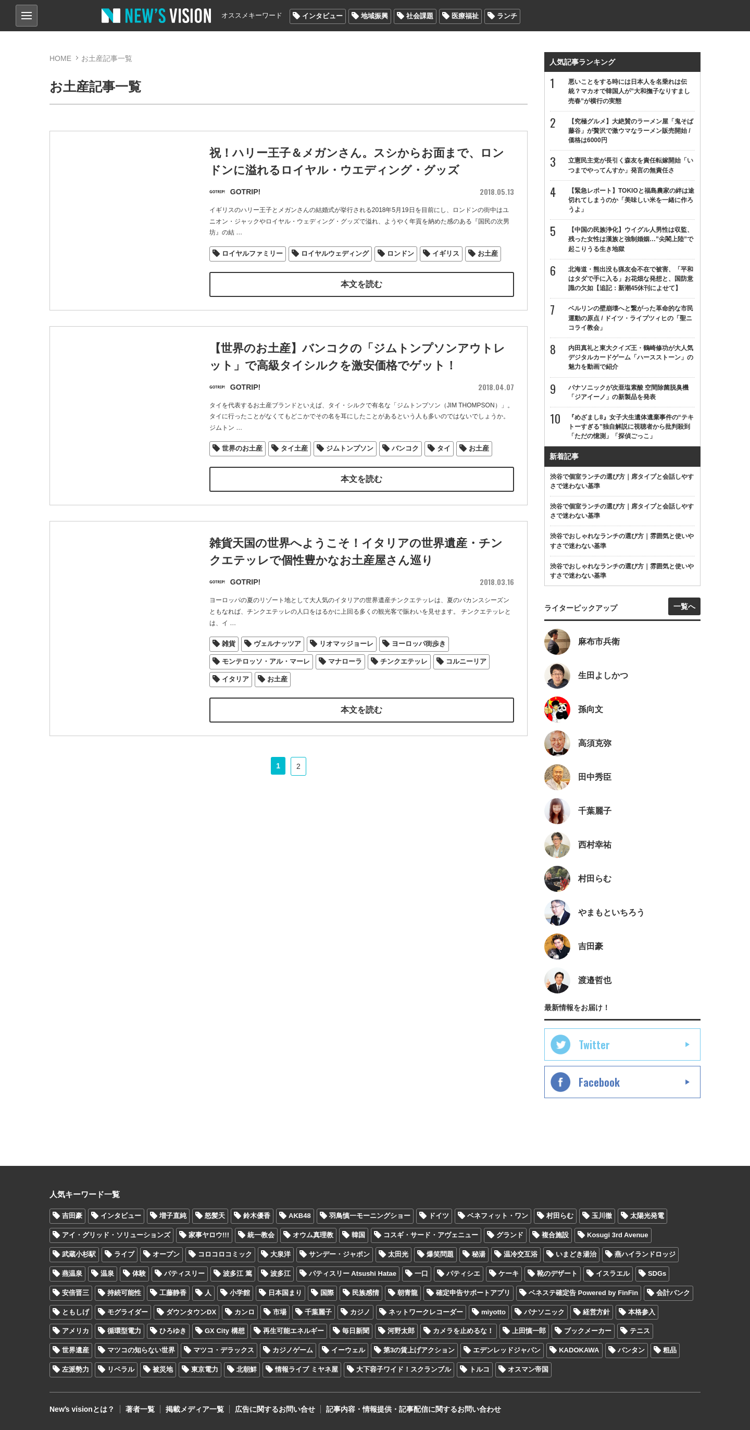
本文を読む (361, 284)
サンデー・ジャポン (339, 1254)
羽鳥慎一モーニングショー (369, 1216)
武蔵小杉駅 (79, 1254)
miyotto (493, 1312)
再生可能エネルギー (293, 1331)
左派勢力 (75, 1369)
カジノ (360, 1312)
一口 (421, 1273)
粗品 (670, 1350)
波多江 (280, 1273)
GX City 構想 (225, 1331)
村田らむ (559, 1216)
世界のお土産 (242, 448)
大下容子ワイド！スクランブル (403, 1369)
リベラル (120, 1369)
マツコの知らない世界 (141, 1350)
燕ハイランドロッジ (645, 1254)
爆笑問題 (440, 1254)
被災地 (163, 1369)
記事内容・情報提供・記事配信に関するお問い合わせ (413, 1409)
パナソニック (544, 1312)
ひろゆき (172, 1331)
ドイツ (439, 1216)
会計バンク (673, 1293)
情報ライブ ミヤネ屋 (306, 1369)
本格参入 (641, 1312)
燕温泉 (72, 1273)
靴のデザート (557, 1273)
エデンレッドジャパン (507, 1350)
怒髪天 (215, 1216)
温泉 (107, 1273)
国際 (327, 1293)
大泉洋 (280, 1254)
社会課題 (419, 16)
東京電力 (204, 1369)
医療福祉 (465, 16)
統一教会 (260, 1235)
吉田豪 (72, 1216)
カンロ (244, 1312)
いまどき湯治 (576, 1254)
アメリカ (75, 1331)
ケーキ (508, 1273)
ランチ (507, 16)
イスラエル (613, 1273)
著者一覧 (140, 1409)
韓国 (358, 1235)
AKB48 (300, 1216)
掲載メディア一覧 (195, 1409)
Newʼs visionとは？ (82, 1409)
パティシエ (463, 1273)
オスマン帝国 (528, 1369)
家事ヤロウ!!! (209, 1235)
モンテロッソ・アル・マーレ (266, 686)
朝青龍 (407, 1293)
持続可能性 (124, 1293)
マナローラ (345, 686)
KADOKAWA (579, 1350)
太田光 (398, 1254)
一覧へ (684, 606)
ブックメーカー (587, 1331)
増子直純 (172, 1216)
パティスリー (184, 1273)
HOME (60, 58)
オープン (166, 1254)
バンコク (405, 448)
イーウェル (348, 1350)
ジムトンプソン (349, 448)
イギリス (445, 253)
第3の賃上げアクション (419, 1350)
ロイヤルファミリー (252, 253)
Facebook (599, 1082)
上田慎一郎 (529, 1331)
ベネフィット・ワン (497, 1216)
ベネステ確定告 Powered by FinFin (583, 1293)
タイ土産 (294, 448)
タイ (444, 448)
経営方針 (596, 1312)
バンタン (631, 1350)
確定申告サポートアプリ (473, 1293)
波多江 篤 (237, 1273)
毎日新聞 (355, 1331)
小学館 (240, 1293)
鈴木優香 (256, 1216)
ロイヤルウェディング (335, 253)
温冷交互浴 (521, 1254)
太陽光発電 (647, 1216)
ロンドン (400, 253)
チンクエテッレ (404, 686)
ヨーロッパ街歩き (419, 668)
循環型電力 (124, 1331)
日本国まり (285, 1293)
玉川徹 (602, 1216)
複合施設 (555, 1235)
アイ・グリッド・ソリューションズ (116, 1235)
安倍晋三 (75, 1293)
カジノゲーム (292, 1350)
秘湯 (478, 1254)
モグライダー (127, 1312)
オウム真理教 (313, 1235)
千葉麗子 (318, 1312)
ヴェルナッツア (277, 668)
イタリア (235, 703)
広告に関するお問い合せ (275, 1409)
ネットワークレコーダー (426, 1312)
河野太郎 (401, 1331)
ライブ (124, 1254)
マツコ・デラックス (223, 1350)
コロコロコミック (225, 1254)
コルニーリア (466, 686)
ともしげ (75, 1312)
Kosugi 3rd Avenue (617, 1235)
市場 (279, 1312)
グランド (509, 1235)
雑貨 (228, 668)
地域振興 (374, 16)
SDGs (657, 1273)
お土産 (488, 253)
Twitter (594, 1044)
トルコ (479, 1369)
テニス (640, 1331)
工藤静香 (172, 1293)
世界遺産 (75, 1350)
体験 (139, 1273)
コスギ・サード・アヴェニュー (430, 1235)
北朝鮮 (246, 1369)
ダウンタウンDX (191, 1312)
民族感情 (365, 1293)
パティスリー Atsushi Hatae (352, 1273)
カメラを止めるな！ (463, 1331)
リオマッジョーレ (346, 668)
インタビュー (322, 16)
